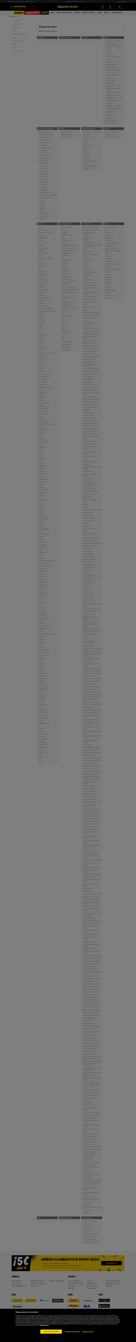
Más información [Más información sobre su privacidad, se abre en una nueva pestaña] (44, 1328)
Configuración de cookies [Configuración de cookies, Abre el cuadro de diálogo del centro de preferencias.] (72, 1334)
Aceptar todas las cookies (51, 1334)
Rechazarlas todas (87, 1334)
